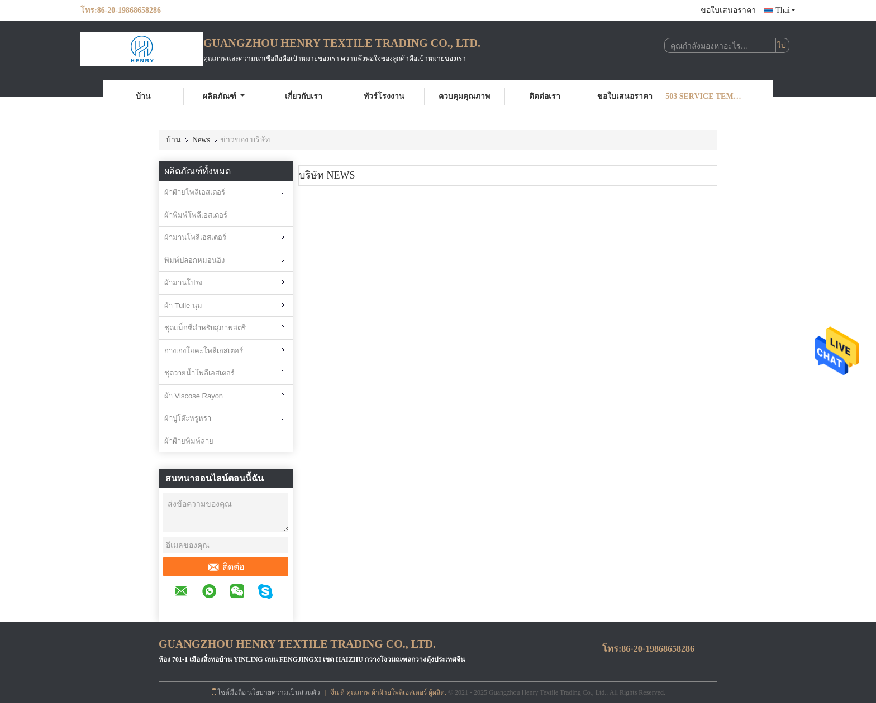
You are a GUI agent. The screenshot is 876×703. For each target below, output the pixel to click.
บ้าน (143, 96)
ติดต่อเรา (544, 96)
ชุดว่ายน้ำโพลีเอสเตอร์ (199, 373)
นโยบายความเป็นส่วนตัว (283, 692)
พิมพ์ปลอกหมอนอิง (194, 260)
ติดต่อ (226, 567)
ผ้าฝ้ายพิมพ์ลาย (188, 441)
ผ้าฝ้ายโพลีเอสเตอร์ (194, 192)
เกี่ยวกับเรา (303, 96)
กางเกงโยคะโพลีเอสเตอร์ (203, 350)
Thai (785, 10)
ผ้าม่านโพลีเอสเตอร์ (195, 237)
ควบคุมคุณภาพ (464, 96)
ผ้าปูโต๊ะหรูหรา (187, 418)
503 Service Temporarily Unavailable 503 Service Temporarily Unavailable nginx (705, 96)
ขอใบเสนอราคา (728, 10)
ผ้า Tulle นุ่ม (183, 305)
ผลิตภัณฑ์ (224, 96)
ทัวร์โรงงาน (384, 96)
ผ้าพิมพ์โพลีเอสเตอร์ (195, 215)
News (201, 140)
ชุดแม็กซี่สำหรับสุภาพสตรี (205, 328)
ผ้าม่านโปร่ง (183, 282)
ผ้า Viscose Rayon (193, 396)
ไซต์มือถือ (228, 692)
